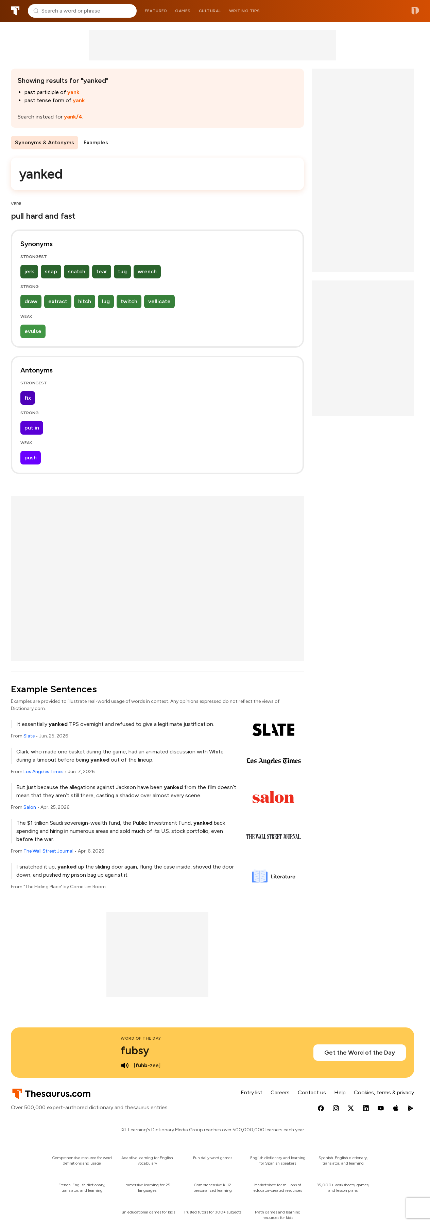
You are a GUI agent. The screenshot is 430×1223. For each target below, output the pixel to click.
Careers (280, 1092)
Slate (29, 736)
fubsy (135, 1050)
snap (51, 271)
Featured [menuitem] (156, 10)
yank (73, 92)
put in (31, 427)
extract (57, 301)
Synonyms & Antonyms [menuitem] (44, 142)
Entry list (251, 1092)
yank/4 (73, 116)
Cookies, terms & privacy (384, 1092)
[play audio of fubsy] (125, 1065)
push (30, 457)
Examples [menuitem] (96, 142)
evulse (32, 331)
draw (30, 301)
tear (101, 271)
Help (340, 1092)
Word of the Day (141, 1038)
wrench (147, 271)
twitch (129, 301)
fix (27, 398)
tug (122, 271)
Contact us (312, 1092)
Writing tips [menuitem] (244, 10)
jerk (29, 271)
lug (106, 301)
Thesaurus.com (15, 11)
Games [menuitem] (183, 10)
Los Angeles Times (43, 771)
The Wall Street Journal (48, 851)
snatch (76, 271)
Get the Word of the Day (359, 1052)
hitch (84, 301)
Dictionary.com (415, 11)
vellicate (159, 301)
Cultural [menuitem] (210, 10)
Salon (29, 807)
